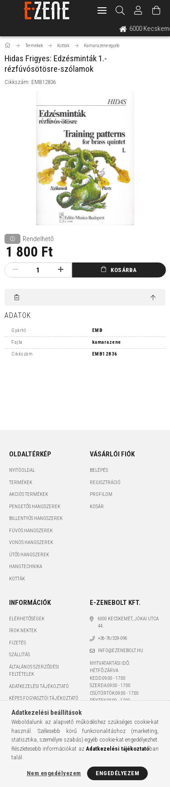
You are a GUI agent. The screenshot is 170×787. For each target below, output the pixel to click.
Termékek (20, 482)
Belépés (99, 470)
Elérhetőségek (26, 619)
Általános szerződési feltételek (34, 671)
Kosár (97, 507)
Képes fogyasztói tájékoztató (43, 698)
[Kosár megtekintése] (156, 10)
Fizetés (17, 643)
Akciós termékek (28, 494)
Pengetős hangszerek (34, 507)
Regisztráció (105, 482)
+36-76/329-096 (112, 638)
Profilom (101, 494)
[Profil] (138, 10)
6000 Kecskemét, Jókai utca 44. (128, 622)
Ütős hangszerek (29, 555)
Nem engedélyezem (54, 773)
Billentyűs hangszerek (36, 518)
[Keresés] (120, 10)
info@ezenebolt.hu (120, 650)
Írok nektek (23, 631)
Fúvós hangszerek (31, 531)
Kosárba (124, 270)
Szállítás (19, 655)
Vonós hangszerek (31, 542)
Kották (17, 579)
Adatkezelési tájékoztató (39, 686)
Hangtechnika (25, 566)
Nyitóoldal (22, 470)
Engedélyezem (117, 773)
